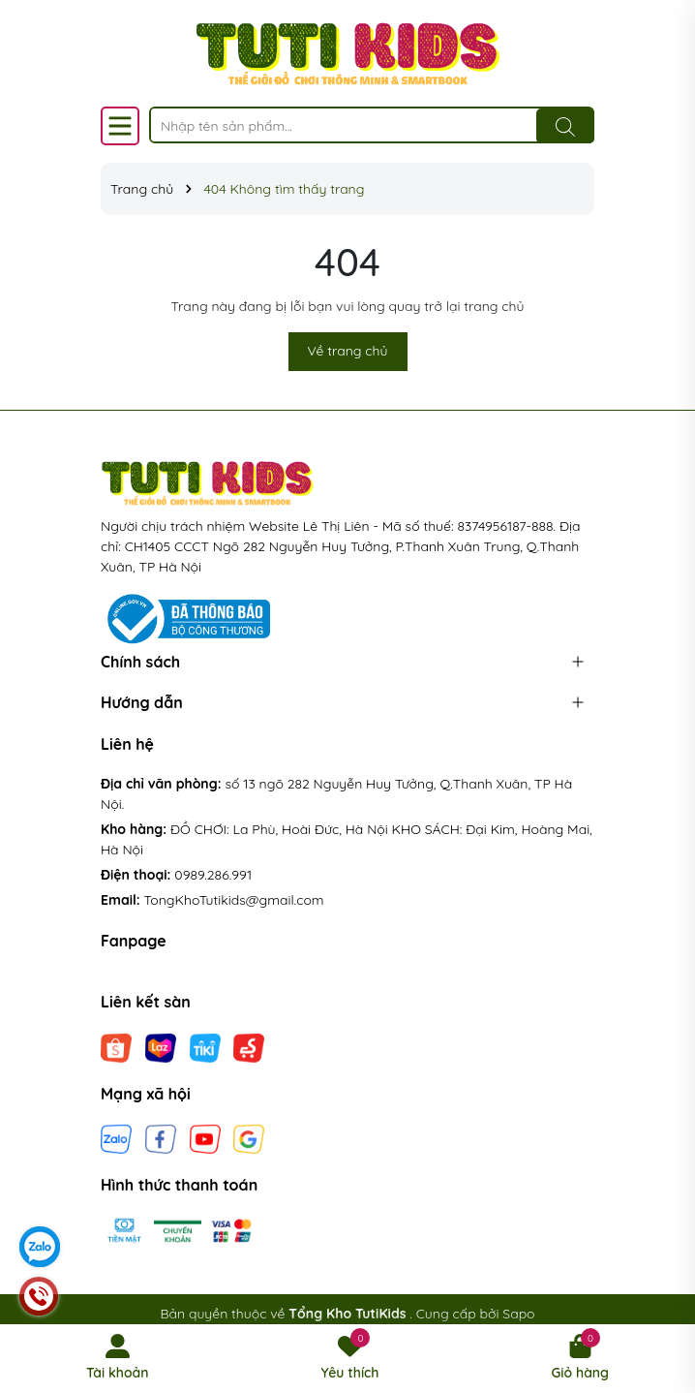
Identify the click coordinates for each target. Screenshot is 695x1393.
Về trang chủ (348, 350)
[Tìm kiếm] (565, 125)
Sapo (518, 1313)
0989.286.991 (213, 874)
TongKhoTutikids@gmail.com (234, 900)
